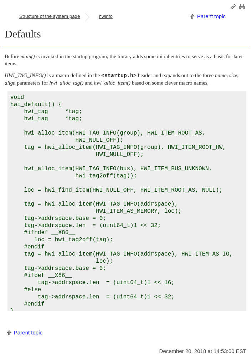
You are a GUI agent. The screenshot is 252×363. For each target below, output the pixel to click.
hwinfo (106, 16)
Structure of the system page (49, 16)
